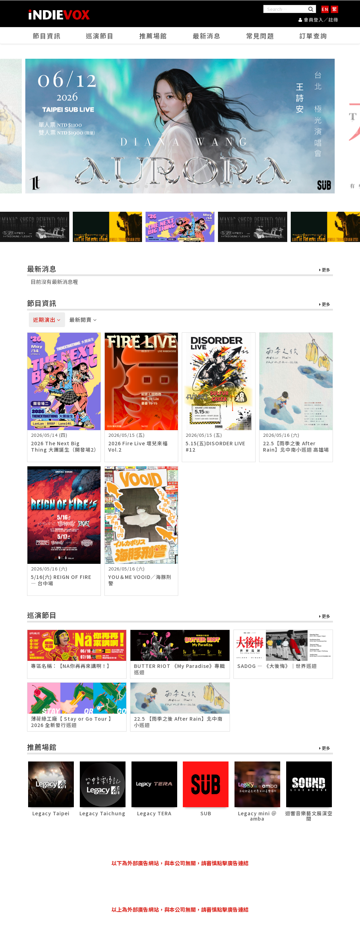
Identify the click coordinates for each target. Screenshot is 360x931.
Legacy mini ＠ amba (257, 816)
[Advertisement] (180, 886)
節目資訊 (47, 35)
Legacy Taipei (51, 813)
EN (325, 9)
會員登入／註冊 (318, 19)
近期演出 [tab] (47, 319)
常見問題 (260, 35)
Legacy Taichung (102, 813)
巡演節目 (100, 35)
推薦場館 (153, 35)
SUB (205, 813)
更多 (324, 270)
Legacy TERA (154, 813)
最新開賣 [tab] (83, 319)
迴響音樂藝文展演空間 (309, 816)
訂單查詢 (313, 35)
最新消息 (207, 35)
